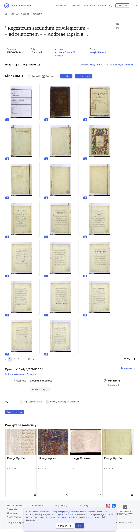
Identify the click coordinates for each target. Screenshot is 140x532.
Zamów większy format (90, 64)
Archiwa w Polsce (39, 505)
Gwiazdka (35, 494)
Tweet (117, 28)
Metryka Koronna (97, 52)
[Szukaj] (111, 6)
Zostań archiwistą (15, 505)
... (23, 359)
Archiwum (15, 14)
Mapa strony (61, 505)
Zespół (26, 14)
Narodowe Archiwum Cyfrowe (118, 522)
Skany (8, 64)
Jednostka (37, 14)
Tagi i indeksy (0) (31, 64)
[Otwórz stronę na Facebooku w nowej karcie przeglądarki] (114, 506)
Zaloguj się (122, 6)
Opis (17, 64)
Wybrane (48, 76)
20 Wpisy (129, 359)
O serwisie (75, 5)
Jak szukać (61, 5)
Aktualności (89, 5)
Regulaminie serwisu (65, 514)
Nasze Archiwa (14, 517)
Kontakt (102, 5)
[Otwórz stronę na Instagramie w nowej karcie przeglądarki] (109, 506)
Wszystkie (35, 76)
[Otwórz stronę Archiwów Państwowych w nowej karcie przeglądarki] (125, 511)
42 (29, 359)
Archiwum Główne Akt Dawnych (20, 374)
